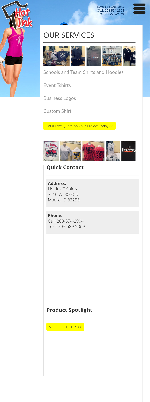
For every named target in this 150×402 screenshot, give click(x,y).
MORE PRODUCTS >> (65, 326)
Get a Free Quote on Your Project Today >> (79, 125)
